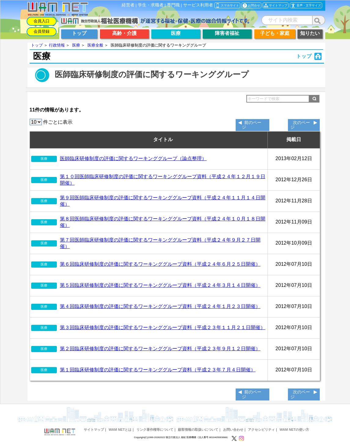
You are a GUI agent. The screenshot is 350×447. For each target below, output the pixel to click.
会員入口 (42, 21)
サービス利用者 (198, 5)
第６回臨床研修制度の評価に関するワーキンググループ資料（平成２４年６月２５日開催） (160, 264)
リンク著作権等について (154, 429)
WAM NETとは (120, 429)
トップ (37, 45)
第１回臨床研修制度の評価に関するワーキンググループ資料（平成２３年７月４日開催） (158, 369)
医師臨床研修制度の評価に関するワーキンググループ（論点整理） (133, 158)
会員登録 (42, 31)
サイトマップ (94, 429)
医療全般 (95, 45)
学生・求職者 (151, 5)
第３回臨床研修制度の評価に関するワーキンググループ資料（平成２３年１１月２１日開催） (162, 327)
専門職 (173, 5)
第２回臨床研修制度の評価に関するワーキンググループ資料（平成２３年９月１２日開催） (160, 348)
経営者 (128, 5)
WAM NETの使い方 (294, 429)
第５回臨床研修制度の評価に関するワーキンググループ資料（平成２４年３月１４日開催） (160, 285)
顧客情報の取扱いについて (198, 429)
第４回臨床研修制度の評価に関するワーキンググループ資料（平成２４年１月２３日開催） (160, 306)
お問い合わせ (233, 429)
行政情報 (57, 45)
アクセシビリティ (261, 429)
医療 (76, 45)
